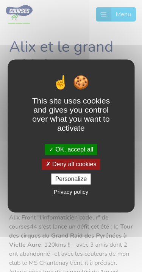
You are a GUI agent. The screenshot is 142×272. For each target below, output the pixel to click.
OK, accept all (71, 149)
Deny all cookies (71, 164)
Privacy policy (71, 192)
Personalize (71, 179)
